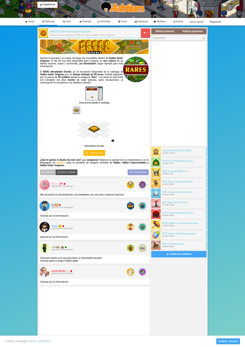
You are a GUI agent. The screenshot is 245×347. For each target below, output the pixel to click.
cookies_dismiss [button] (228, 341)
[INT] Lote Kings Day (173, 244)
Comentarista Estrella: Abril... (177, 150)
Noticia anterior (165, 31)
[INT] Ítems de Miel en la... (176, 171)
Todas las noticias (179, 254)
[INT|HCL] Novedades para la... (178, 161)
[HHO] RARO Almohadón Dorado (70, 31)
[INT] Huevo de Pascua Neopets (179, 233)
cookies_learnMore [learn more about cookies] (38, 341)
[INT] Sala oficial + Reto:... (175, 202)
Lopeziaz (48, 172)
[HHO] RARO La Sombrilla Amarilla (180, 223)
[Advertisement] (94, 311)
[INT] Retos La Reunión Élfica (177, 181)
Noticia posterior (193, 31)
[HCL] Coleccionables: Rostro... (178, 212)
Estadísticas (47, 4)
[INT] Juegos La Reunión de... (177, 192)
